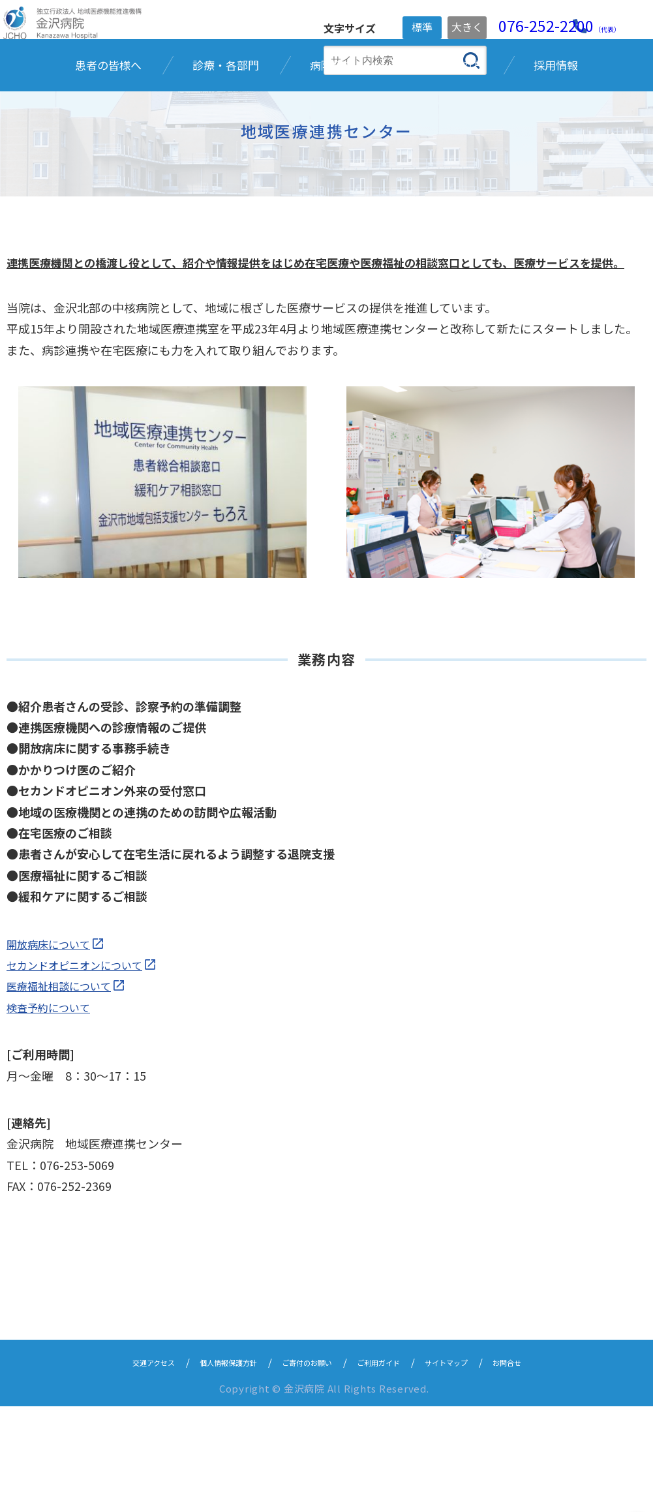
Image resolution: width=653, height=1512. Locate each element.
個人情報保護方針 (206, 1467)
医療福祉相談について (65, 1091)
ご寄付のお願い (304, 1467)
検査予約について (53, 1112)
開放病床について (53, 1048)
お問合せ (549, 1467)
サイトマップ (476, 1467)
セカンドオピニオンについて (83, 1070)
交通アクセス (113, 1467)
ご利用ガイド (392, 1467)
